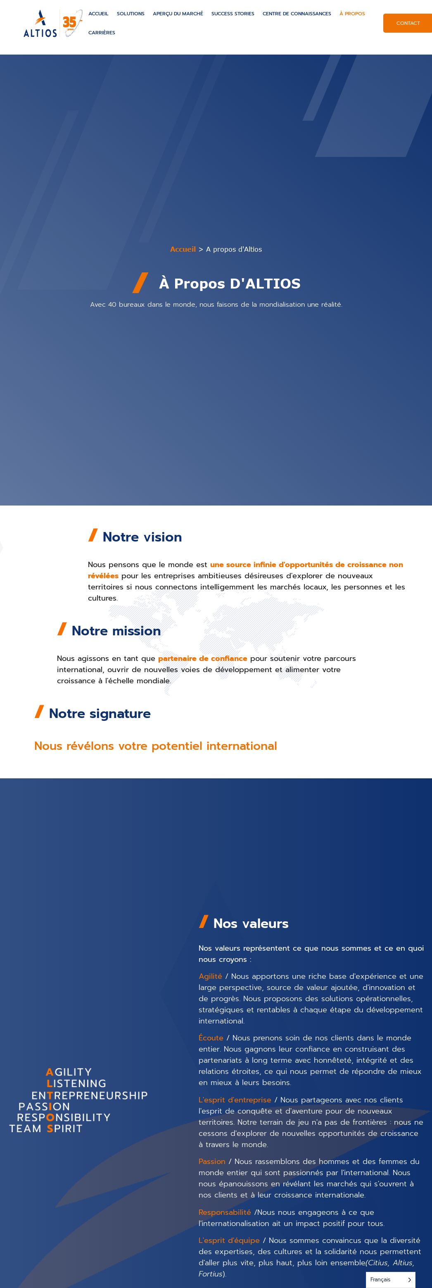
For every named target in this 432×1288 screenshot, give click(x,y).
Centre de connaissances (297, 13)
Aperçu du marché (178, 13)
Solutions (131, 13)
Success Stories (232, 13)
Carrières (101, 32)
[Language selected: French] (390, 1280)
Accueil (98, 13)
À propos (352, 13)
